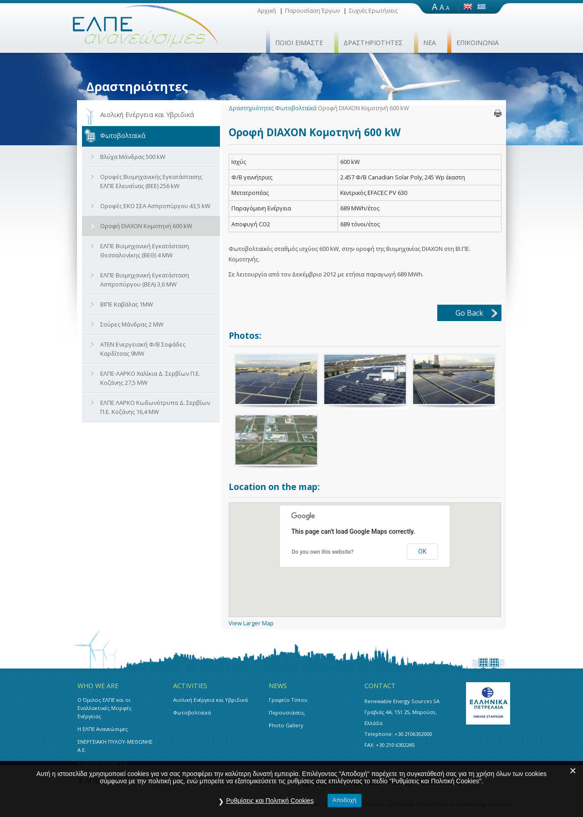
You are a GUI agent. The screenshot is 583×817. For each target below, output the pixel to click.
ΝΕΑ (429, 42)
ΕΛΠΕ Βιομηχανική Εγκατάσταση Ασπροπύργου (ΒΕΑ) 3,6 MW (144, 279)
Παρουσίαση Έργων (312, 10)
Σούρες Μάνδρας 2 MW (132, 324)
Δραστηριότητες (251, 108)
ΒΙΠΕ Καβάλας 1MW (126, 304)
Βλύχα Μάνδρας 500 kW (132, 157)
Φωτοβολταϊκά (122, 135)
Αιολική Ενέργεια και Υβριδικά (147, 114)
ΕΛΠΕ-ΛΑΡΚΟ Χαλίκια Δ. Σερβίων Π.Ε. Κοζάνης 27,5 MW (150, 378)
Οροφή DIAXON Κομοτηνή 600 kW (146, 226)
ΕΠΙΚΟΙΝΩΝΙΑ (477, 42)
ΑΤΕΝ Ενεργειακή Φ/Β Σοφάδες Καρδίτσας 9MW (142, 348)
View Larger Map (251, 623)
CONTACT (380, 685)
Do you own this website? (323, 552)
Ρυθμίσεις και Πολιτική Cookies (269, 800)
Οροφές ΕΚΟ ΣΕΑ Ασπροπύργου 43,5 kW (155, 206)
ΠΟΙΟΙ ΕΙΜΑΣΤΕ (299, 42)
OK (422, 551)
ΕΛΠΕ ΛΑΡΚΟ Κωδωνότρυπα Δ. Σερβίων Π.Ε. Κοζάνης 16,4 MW (155, 407)
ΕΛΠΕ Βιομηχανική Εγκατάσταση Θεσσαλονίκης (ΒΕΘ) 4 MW (144, 250)
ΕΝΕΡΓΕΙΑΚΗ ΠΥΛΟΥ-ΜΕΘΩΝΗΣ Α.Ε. (115, 745)
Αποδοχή (344, 800)
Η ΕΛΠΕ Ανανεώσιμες (102, 728)
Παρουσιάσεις (287, 712)
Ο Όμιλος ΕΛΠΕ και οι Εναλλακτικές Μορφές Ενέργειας (104, 708)
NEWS (278, 685)
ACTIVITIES (190, 685)
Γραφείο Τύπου (288, 699)
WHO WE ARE (97, 685)
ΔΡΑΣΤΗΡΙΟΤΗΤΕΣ (373, 42)
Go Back (469, 313)
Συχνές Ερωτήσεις (373, 10)
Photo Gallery (286, 725)
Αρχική (266, 10)
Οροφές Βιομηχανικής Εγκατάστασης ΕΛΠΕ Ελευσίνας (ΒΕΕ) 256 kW (151, 181)
